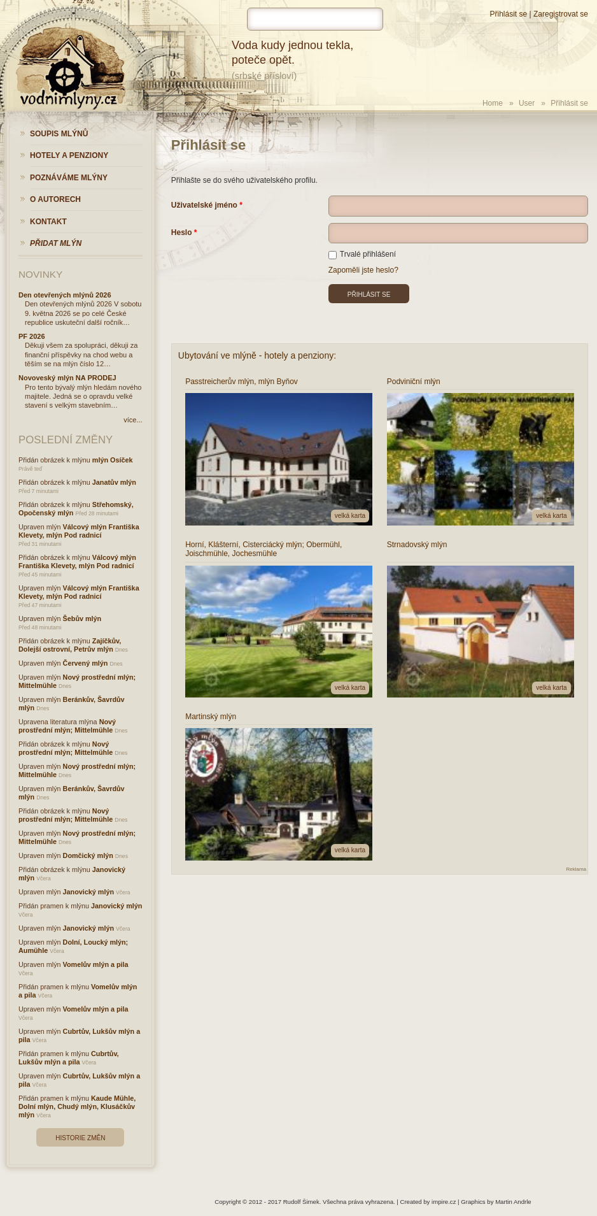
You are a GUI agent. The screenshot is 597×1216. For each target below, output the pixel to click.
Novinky (40, 274)
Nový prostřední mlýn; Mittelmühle (67, 726)
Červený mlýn (85, 663)
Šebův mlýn (82, 618)
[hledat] (315, 19)
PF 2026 (31, 336)
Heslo (181, 232)
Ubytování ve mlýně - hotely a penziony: (257, 355)
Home (492, 103)
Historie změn (80, 1137)
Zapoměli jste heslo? (363, 270)
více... (132, 420)
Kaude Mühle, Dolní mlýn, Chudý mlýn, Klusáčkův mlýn (77, 1106)
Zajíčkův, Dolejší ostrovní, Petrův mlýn (69, 645)
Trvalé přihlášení (362, 254)
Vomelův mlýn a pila (96, 964)
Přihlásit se (508, 14)
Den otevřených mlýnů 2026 (64, 295)
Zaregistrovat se (560, 14)
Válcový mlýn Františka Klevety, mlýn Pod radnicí (78, 531)
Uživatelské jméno (204, 205)
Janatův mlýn (114, 482)
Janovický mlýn (88, 892)
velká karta (350, 515)
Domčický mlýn (88, 855)
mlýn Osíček (112, 460)
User (527, 103)
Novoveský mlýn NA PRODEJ (67, 378)
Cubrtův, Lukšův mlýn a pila (68, 1058)
